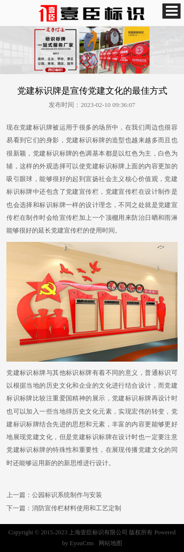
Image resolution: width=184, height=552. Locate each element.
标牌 (98, 140)
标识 (39, 127)
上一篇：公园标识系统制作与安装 (54, 495)
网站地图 (110, 543)
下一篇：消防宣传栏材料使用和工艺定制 (63, 508)
